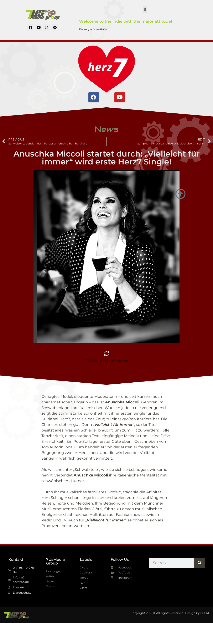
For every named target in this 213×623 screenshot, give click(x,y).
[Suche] (199, 563)
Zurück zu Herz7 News (106, 361)
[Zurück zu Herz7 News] (106, 353)
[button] (145, 9)
